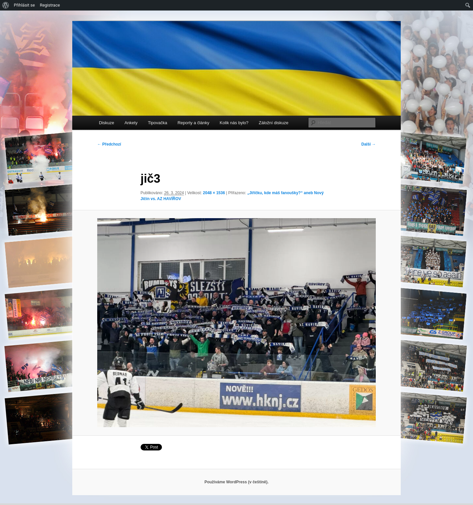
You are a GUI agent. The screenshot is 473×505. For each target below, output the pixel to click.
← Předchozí (109, 144)
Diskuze (106, 122)
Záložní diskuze (273, 122)
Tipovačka (157, 122)
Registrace (50, 5)
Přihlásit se (24, 5)
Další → (368, 144)
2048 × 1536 (214, 193)
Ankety (131, 122)
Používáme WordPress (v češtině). (236, 482)
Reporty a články (193, 122)
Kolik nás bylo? (234, 122)
